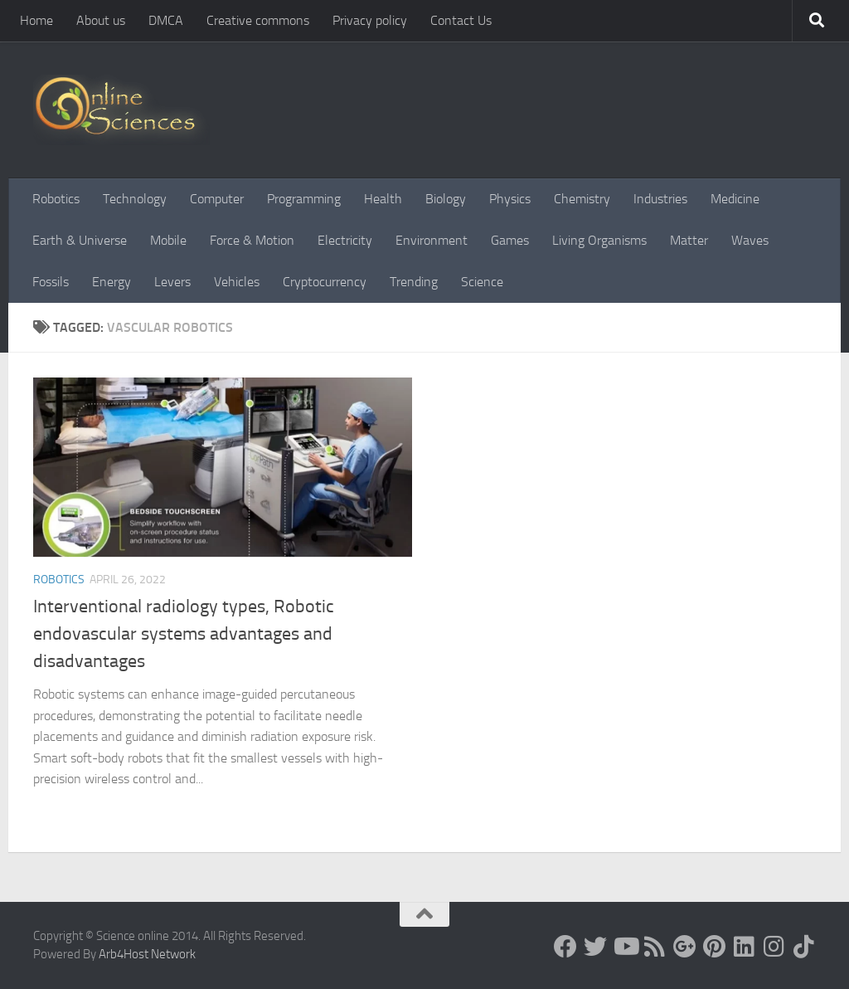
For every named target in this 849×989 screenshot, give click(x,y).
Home (36, 20)
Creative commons (257, 20)
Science (482, 282)
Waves (750, 240)
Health (383, 199)
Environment (431, 240)
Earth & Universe (79, 240)
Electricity (345, 240)
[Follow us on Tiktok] (804, 946)
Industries (660, 199)
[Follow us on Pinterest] (714, 946)
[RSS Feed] (655, 946)
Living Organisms (599, 240)
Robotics (56, 199)
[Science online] (565, 946)
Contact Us (461, 20)
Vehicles (237, 282)
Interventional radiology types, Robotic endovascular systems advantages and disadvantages (183, 634)
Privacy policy (369, 20)
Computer (217, 199)
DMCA (165, 20)
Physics (510, 199)
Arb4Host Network (147, 954)
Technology (135, 199)
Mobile (168, 240)
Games (510, 240)
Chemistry (582, 199)
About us (100, 20)
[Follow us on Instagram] (774, 946)
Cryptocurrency (324, 282)
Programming (304, 199)
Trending (414, 282)
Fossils (50, 282)
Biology (445, 199)
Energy (111, 282)
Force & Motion (252, 240)
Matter (689, 240)
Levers (172, 282)
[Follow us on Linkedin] (744, 946)
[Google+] (684, 946)
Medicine (735, 199)
